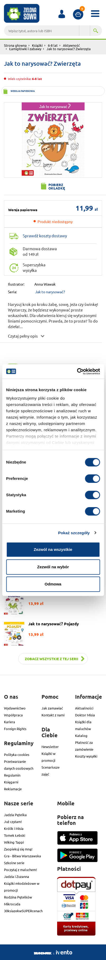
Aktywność (71, 45)
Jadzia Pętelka (15, 814)
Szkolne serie (14, 862)
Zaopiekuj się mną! (18, 849)
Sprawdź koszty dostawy (45, 235)
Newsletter (50, 746)
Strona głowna (15, 45)
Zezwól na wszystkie (53, 549)
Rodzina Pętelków (18, 897)
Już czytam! (13, 821)
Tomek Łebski (14, 835)
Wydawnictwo (15, 708)
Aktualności (84, 708)
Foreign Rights (15, 728)
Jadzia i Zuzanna (16, 876)
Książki (37, 45)
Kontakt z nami (53, 715)
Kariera (9, 722)
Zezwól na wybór (53, 567)
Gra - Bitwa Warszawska (22, 856)
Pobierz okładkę (56, 186)
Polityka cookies (16, 754)
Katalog (81, 735)
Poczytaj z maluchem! (20, 869)
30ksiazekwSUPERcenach (23, 911)
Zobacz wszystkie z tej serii (51, 658)
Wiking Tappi (14, 842)
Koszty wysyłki (86, 756)
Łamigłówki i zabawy (25, 48)
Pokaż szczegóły (74, 533)
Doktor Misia (85, 715)
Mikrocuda (12, 904)
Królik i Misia (14, 828)
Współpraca (13, 715)
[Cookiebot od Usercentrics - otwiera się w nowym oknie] (77, 371)
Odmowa (53, 584)
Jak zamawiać (52, 708)
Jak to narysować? (50, 291)
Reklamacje (13, 789)
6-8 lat (53, 45)
